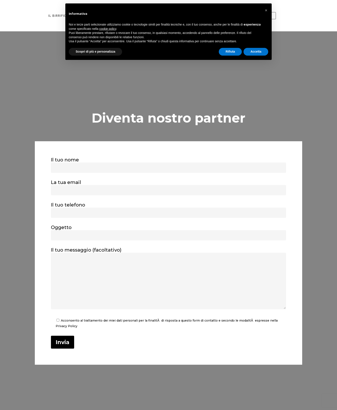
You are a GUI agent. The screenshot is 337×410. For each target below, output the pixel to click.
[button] (266, 10)
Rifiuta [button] (230, 51)
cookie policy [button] (107, 28)
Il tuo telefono (168, 210)
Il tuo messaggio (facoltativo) (168, 278)
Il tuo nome (168, 165)
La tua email (168, 187)
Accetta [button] (255, 51)
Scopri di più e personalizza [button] (95, 51)
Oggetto (168, 232)
